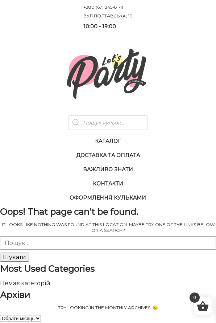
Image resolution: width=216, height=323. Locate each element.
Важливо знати (108, 169)
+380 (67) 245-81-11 (103, 7)
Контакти (108, 183)
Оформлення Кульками (108, 198)
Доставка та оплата (108, 155)
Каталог (108, 141)
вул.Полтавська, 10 (108, 16)
